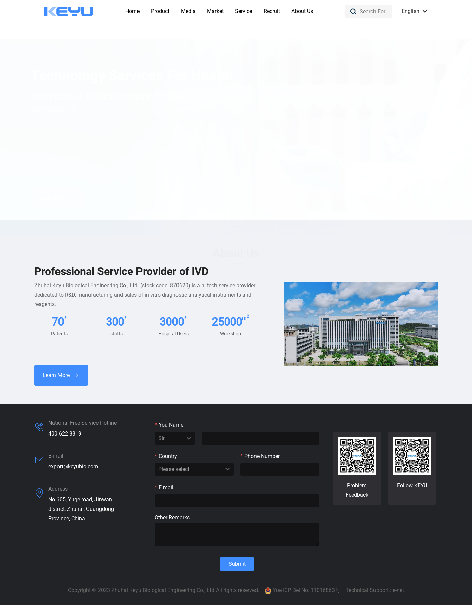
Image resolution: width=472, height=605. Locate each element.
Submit (237, 564)
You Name (169, 425)
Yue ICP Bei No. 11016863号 (306, 590)
